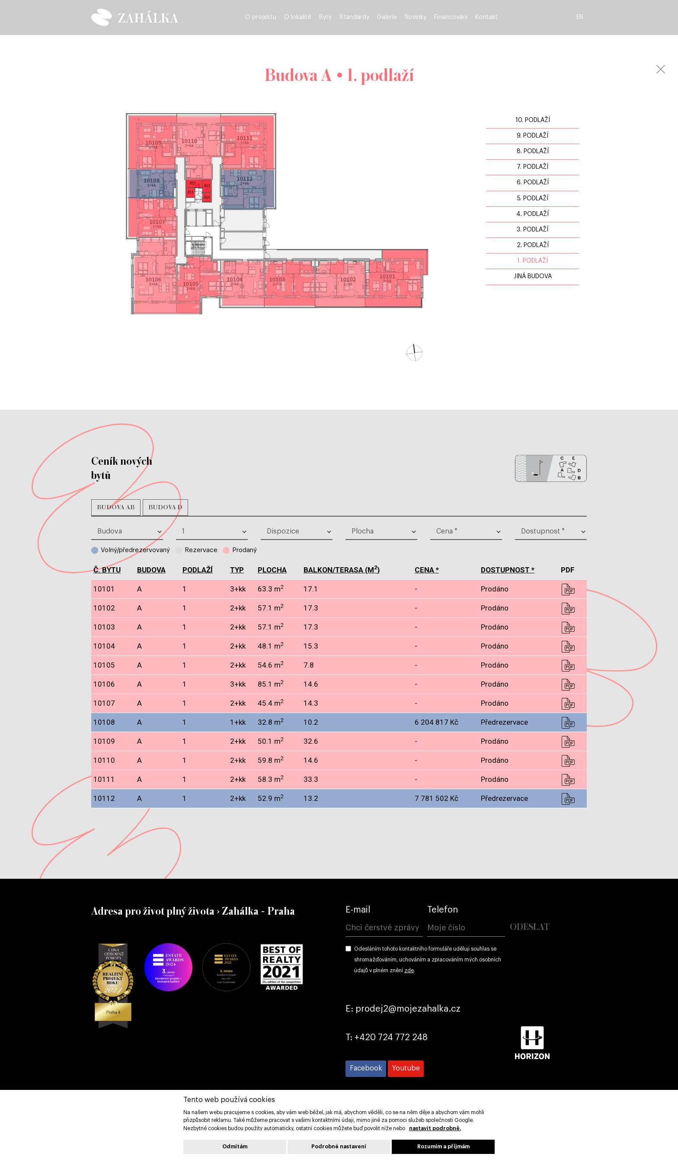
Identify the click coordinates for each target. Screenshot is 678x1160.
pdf (568, 589)
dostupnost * (507, 570)
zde (409, 970)
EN (582, 18)
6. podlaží (533, 183)
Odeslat (530, 927)
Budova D (165, 507)
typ (237, 570)
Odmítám (234, 1146)
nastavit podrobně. (435, 1128)
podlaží (197, 570)
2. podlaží (533, 245)
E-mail (357, 910)
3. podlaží (532, 230)
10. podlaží (532, 120)
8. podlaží (533, 151)
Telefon (442, 910)
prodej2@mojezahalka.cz (408, 1009)
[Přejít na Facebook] (365, 1068)
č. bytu (107, 570)
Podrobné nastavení (338, 1146)
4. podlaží (532, 214)
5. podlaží (532, 199)
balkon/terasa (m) (342, 570)
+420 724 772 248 (391, 1037)
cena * (427, 570)
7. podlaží (532, 167)
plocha (272, 570)
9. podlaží (532, 136)
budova (151, 570)
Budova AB (116, 507)
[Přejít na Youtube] (406, 1068)
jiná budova (533, 276)
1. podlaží (532, 261)
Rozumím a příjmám (443, 1146)
